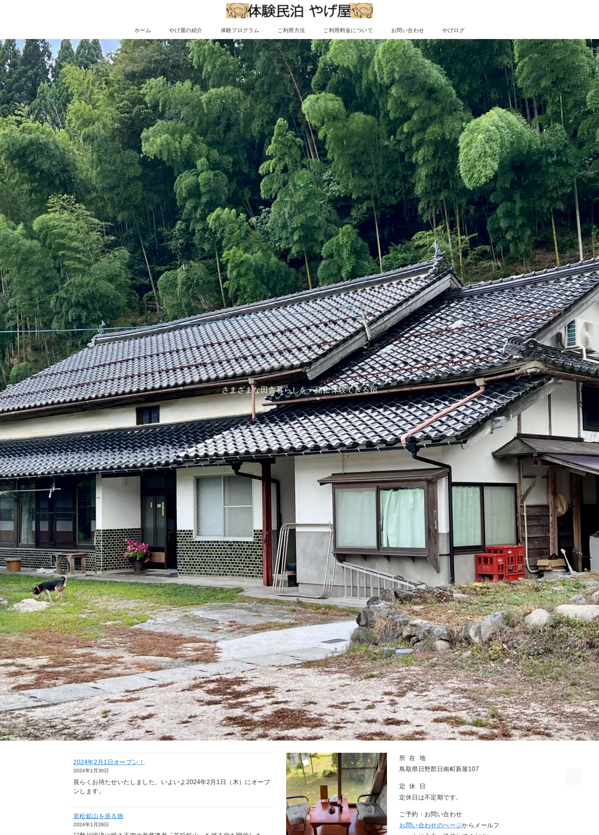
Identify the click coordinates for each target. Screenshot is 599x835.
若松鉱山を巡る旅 (98, 816)
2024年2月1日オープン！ (109, 762)
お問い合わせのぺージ (430, 825)
